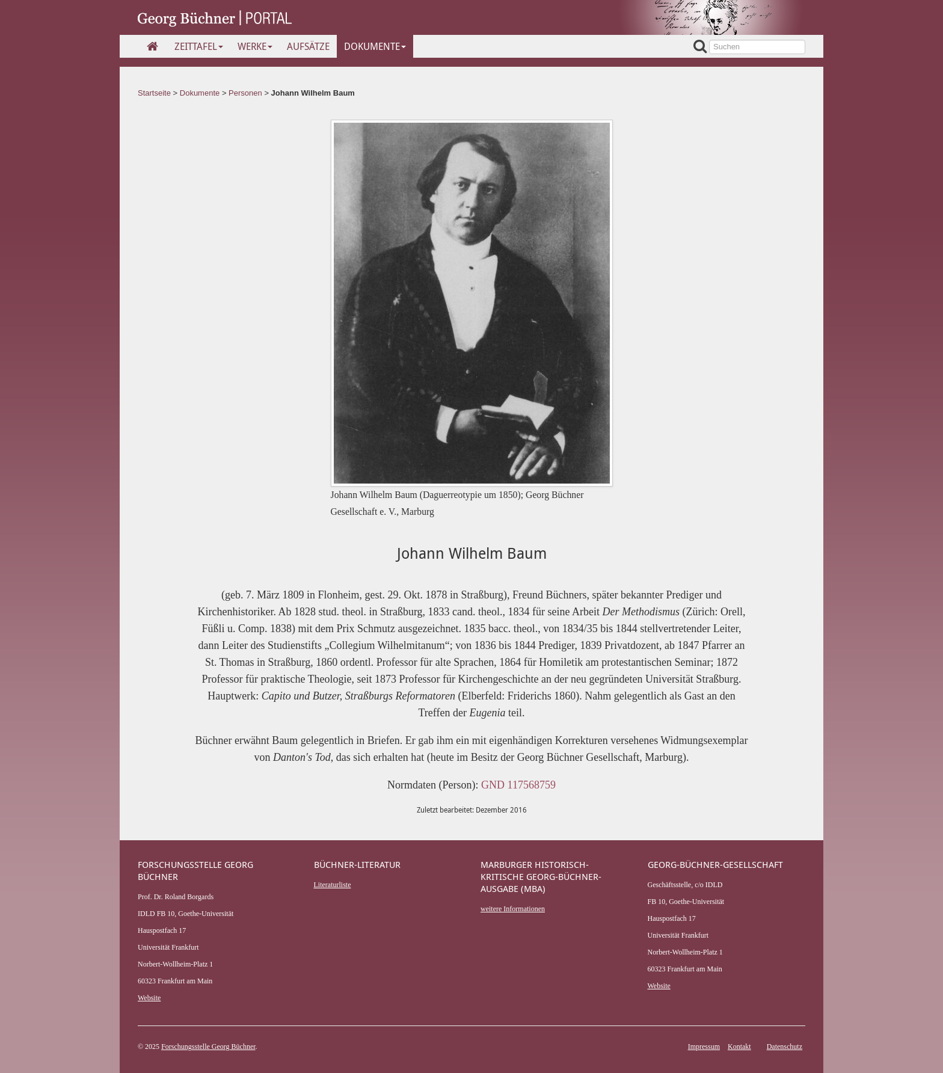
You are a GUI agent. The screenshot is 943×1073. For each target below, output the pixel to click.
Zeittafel (198, 46)
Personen (245, 92)
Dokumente (375, 46)
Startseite (154, 92)
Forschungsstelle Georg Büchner (208, 1046)
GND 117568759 (518, 785)
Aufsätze (308, 46)
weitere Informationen (513, 909)
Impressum (704, 1046)
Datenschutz (784, 1046)
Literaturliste (332, 885)
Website (149, 998)
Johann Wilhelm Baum (313, 92)
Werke (255, 46)
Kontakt (739, 1046)
